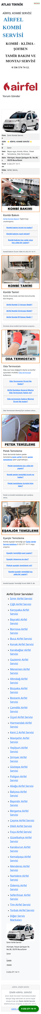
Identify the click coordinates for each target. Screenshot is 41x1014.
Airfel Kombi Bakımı (11, 219)
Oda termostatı (25, 372)
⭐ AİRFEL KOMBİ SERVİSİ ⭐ (19, 141)
